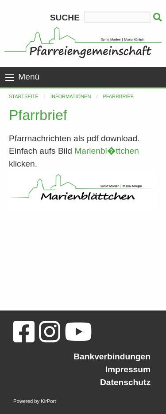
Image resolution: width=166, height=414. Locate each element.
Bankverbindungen (112, 356)
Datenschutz (125, 382)
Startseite (24, 96)
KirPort (48, 401)
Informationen (70, 96)
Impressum (128, 369)
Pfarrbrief (118, 96)
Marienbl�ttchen (106, 150)
